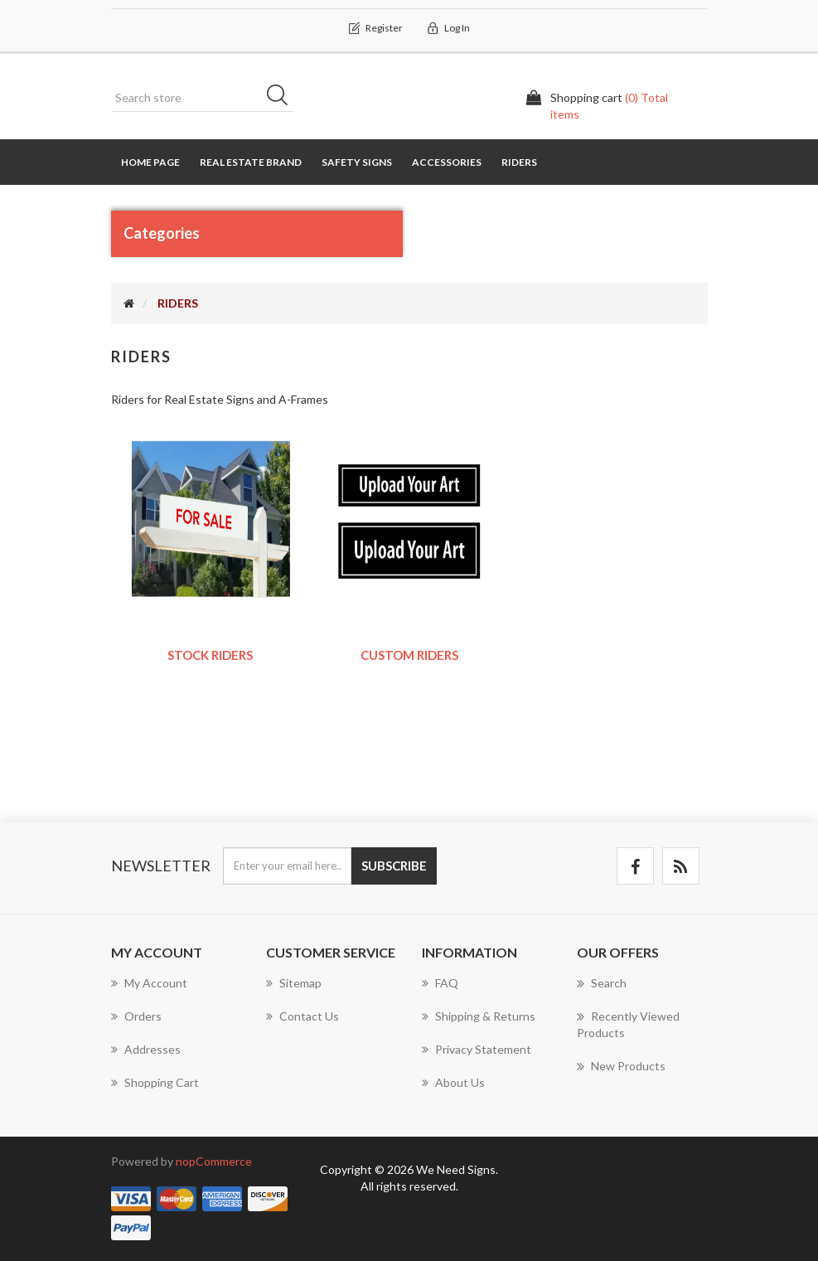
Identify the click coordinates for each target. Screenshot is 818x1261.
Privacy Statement (476, 1049)
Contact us (302, 1016)
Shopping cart (155, 1082)
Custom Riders (409, 654)
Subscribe (394, 865)
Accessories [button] (447, 162)
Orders (136, 1016)
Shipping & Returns (478, 1016)
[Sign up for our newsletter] (287, 866)
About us (453, 1082)
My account (149, 983)
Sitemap (294, 983)
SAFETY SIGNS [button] (357, 162)
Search (282, 98)
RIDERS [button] (519, 162)
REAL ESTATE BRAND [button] (251, 162)
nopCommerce (214, 1161)
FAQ (440, 983)
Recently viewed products (628, 1024)
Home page (150, 162)
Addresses (146, 1049)
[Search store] (202, 98)
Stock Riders (210, 654)
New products (621, 1066)
